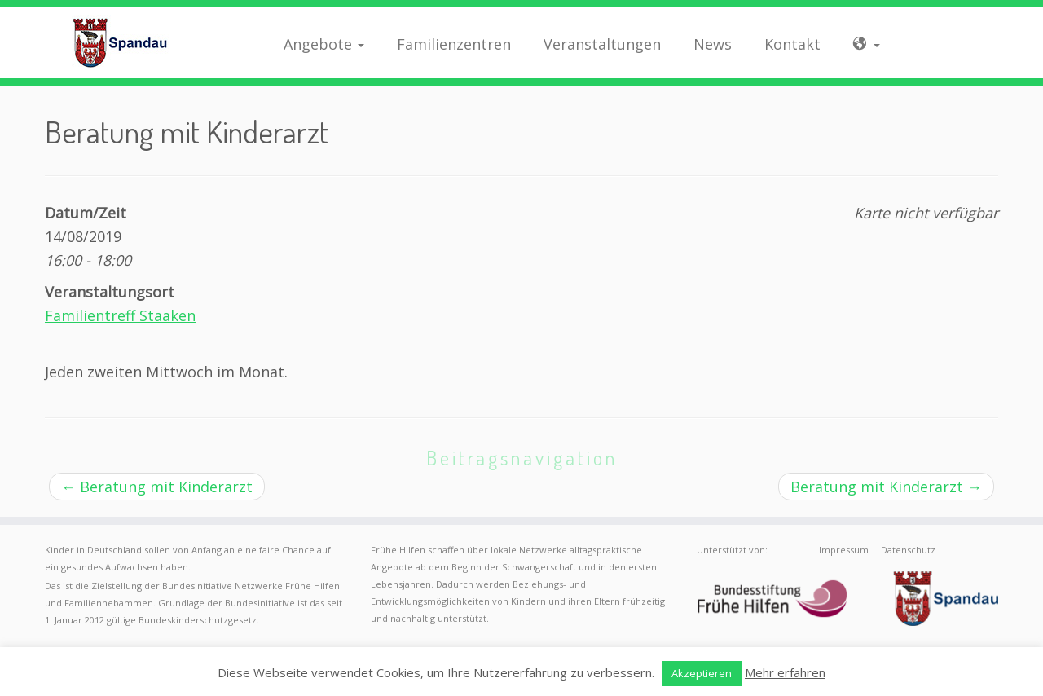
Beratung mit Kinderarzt (157, 486)
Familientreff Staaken (120, 315)
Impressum (844, 550)
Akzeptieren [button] (701, 673)
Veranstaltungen (602, 44)
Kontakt (792, 44)
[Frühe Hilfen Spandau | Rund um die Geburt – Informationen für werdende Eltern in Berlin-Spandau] (120, 42)
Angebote (324, 44)
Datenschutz (908, 550)
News (712, 44)
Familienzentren (454, 44)
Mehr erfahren (785, 672)
